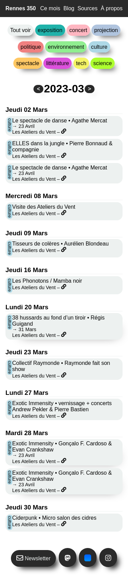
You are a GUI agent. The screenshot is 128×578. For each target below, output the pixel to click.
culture (99, 47)
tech (81, 63)
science (102, 63)
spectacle (27, 63)
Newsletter (33, 557)
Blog (68, 8)
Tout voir (20, 30)
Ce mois (50, 8)
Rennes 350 (20, 8)
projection (106, 30)
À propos (112, 8)
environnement (66, 47)
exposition (50, 30)
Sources (87, 8)
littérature (57, 63)
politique (30, 47)
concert (78, 30)
